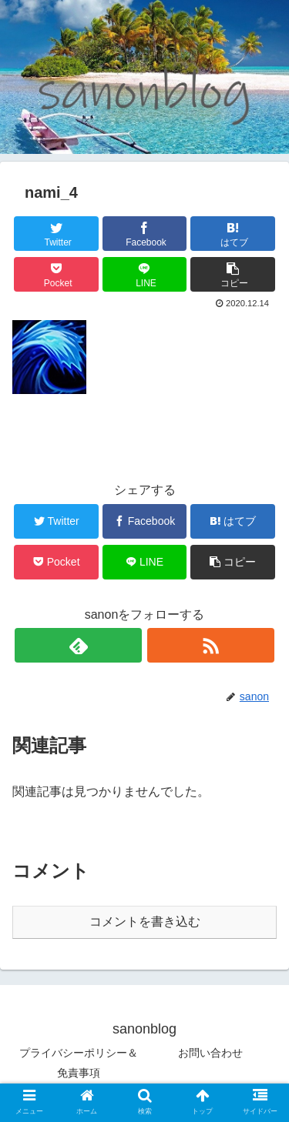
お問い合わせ (210, 1053)
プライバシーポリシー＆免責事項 (78, 1062)
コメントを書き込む (144, 921)
